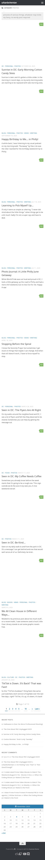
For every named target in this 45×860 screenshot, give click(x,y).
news (16, 602)
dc (3, 66)
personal (9, 66)
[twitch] (20, 853)
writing (33, 133)
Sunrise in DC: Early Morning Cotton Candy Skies (22, 734)
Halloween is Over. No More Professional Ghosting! (23, 724)
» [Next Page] (32, 709)
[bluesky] (16, 853)
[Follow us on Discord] (28, 853)
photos (17, 66)
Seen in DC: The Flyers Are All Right (21, 410)
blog (4, 133)
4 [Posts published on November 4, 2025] (16, 817)
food (7, 473)
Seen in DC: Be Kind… (13, 542)
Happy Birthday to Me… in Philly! (20, 139)
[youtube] (24, 853)
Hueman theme (34, 849)
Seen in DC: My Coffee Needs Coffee (21, 476)
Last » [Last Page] (37, 709)
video (26, 133)
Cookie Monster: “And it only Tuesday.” (18, 739)
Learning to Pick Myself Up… (17, 205)
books (10, 602)
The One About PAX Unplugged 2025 (18, 729)
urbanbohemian (9, 2)
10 (26, 709)
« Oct (4, 833)
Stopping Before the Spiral (16, 343)
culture (10, 677)
